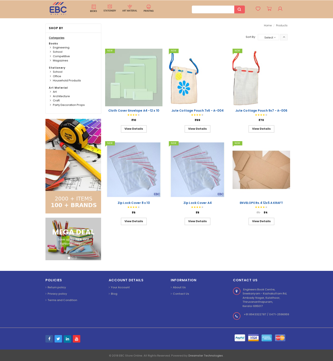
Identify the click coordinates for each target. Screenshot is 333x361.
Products (282, 25)
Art (55, 92)
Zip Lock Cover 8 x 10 (134, 203)
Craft (56, 100)
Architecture (61, 96)
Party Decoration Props (69, 105)
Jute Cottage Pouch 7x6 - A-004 (197, 110)
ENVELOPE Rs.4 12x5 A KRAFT (261, 203)
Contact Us (181, 294)
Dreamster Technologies (205, 356)
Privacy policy (57, 294)
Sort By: (251, 37)
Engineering (61, 47)
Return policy (57, 287)
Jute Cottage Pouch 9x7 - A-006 (261, 110)
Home (268, 25)
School (57, 52)
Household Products (67, 80)
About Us (179, 287)
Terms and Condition (62, 300)
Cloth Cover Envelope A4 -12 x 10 (133, 110)
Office (57, 76)
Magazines (60, 60)
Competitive (61, 56)
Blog (114, 294)
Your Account (120, 287)
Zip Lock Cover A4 (197, 203)
